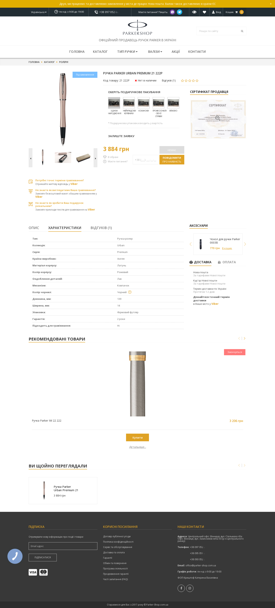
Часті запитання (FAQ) (115, 579)
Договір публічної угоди (117, 536)
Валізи (155, 51)
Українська (38, 12)
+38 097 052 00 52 (110, 12)
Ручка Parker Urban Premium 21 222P (66, 488)
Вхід (218, 12)
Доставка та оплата (114, 552)
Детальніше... (55, 447)
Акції (176, 51)
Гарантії (107, 558)
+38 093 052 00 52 (200, 559)
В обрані (113, 157)
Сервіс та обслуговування (117, 547)
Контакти (197, 51)
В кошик (227, 248)
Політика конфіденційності (118, 542)
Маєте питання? (118, 161)
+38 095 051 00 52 (200, 553)
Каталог (100, 51)
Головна (77, 51)
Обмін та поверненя (114, 563)
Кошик (235, 12)
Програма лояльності (115, 568)
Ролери (63, 62)
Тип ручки (127, 51)
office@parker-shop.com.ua (201, 565)
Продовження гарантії (116, 574)
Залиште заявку (121, 135)
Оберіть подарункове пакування (134, 91)
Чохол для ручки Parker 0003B (225, 240)
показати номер (110, 12)
